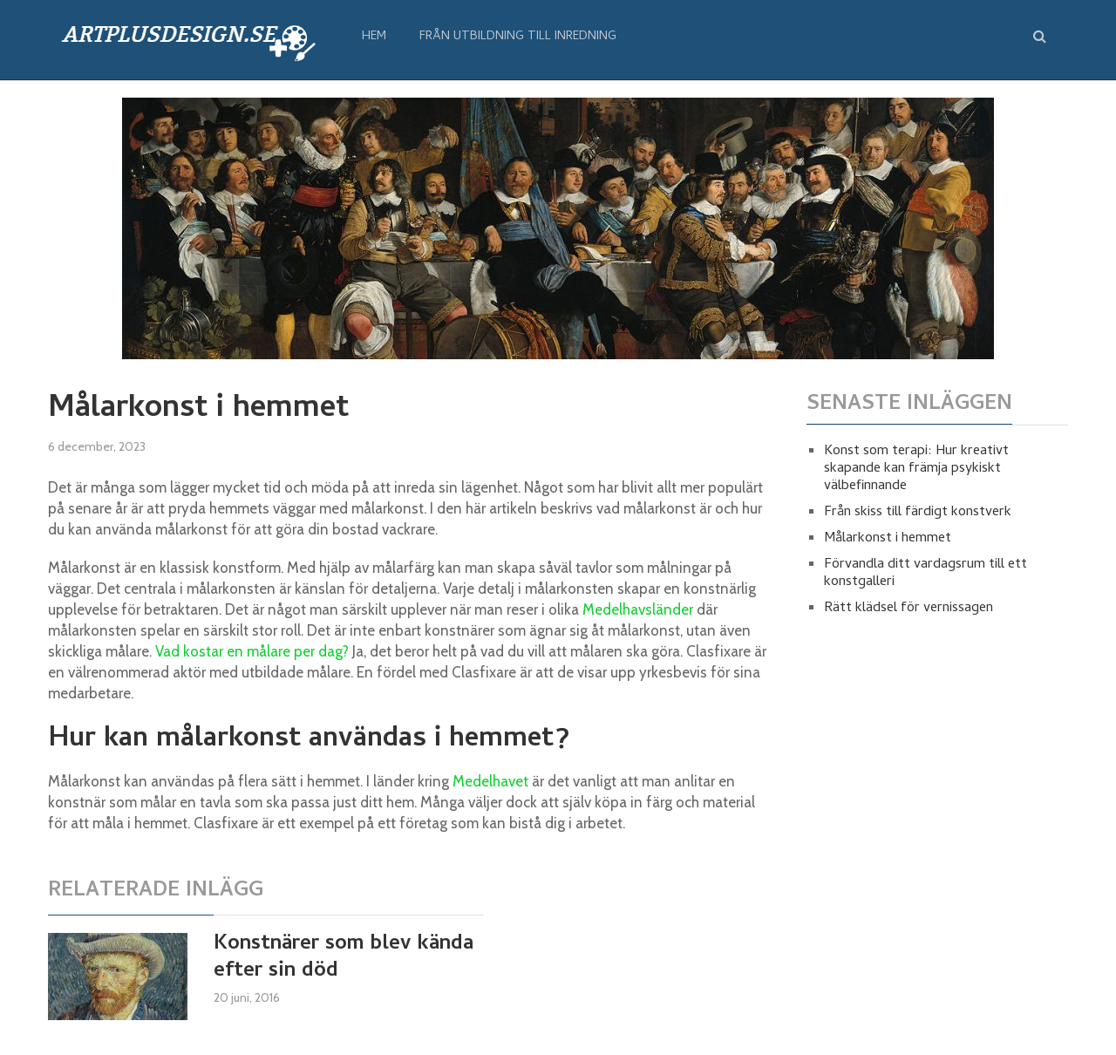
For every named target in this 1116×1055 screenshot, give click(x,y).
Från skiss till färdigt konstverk (917, 512)
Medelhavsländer (637, 609)
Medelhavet (490, 781)
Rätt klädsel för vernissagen (908, 608)
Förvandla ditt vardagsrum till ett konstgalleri (925, 574)
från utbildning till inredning (517, 37)
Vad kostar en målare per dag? (252, 651)
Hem (374, 37)
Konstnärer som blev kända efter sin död (343, 958)
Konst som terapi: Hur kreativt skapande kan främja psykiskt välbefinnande (916, 469)
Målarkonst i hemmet (887, 539)
